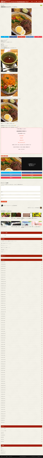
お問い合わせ (40, 1)
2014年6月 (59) (3, 398)
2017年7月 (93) (3, 318)
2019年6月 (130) (3, 268)
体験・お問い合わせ (21, 142)
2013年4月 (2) (3, 418)
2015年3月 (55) (3, 379)
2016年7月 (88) (3, 344)
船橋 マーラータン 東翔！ (5, 247)
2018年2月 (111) (3, 303)
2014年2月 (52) (3, 407)
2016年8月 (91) (3, 342)
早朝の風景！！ (4, 249)
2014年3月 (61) (3, 405)
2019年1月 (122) (3, 279)
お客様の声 (21, 140)
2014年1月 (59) (3, 409)
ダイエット (3, 428)
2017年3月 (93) (3, 327)
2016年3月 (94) (3, 353)
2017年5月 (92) (3, 322)
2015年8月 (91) (3, 368)
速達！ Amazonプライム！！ (6, 243)
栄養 (2, 437)
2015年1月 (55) (3, 383)
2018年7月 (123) (3, 292)
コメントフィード (3, 451)
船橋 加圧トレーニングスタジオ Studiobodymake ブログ (15, 1)
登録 (1, 447)
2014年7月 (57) (3, 396)
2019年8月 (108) (3, 264)
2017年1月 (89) (3, 331)
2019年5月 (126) (3, 270)
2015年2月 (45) (3, 381)
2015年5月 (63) (3, 374)
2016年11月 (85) (3, 335)
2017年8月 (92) (3, 316)
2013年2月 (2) (3, 420)
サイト (2, 198)
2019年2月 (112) (3, 277)
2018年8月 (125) (3, 290)
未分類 (3, 435)
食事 (2, 441)
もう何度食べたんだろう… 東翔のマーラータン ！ (9, 241)
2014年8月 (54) (3, 394)
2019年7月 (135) (3, 266)
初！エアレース (4, 245)
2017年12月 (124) (3, 307)
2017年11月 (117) (3, 309)
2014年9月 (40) (3, 392)
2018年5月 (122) (3, 296)
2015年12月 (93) (3, 359)
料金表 (36, 1)
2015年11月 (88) (3, 361)
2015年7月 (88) (3, 370)
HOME (32, 1)
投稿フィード (2, 450)
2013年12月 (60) (3, 411)
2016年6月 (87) (3, 346)
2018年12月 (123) (3, 281)
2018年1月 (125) (3, 305)
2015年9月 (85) (3, 366)
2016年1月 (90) (3, 357)
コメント (2, 185)
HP (34, 1)
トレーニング (3, 430)
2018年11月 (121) (3, 283)
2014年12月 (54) (3, 385)
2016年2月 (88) (3, 355)
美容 (2, 439)
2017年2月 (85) (3, 329)
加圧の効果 (21, 135)
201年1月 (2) (2, 422)
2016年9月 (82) (3, 340)
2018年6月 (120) (3, 294)
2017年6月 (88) (3, 320)
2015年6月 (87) (3, 372)
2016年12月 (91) (3, 333)
